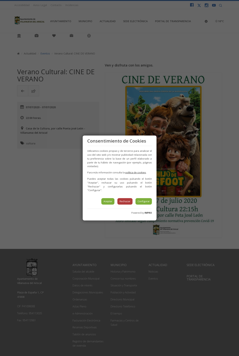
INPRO (148, 212)
